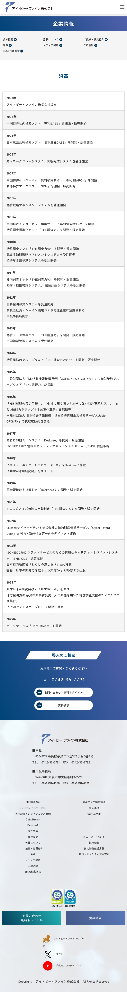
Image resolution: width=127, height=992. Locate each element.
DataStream (33, 819)
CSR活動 (89, 45)
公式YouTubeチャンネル (62, 966)
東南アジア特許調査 (94, 802)
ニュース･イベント (94, 837)
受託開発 (33, 831)
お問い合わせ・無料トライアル (63, 692)
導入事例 (94, 808)
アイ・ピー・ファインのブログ (63, 940)
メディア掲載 (51, 45)
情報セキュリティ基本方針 (94, 854)
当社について (51, 39)
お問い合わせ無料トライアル (32, 917)
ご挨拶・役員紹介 (94, 39)
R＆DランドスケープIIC (33, 808)
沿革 (5, 45)
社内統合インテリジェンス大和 (33, 814)
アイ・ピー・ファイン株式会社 (28, 7)
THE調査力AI (32, 802)
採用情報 (94, 842)
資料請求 (63, 705)
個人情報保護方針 (94, 848)
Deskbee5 (32, 825)
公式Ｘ (53, 954)
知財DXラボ (94, 814)
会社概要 (8, 39)
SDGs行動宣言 (11, 51)
